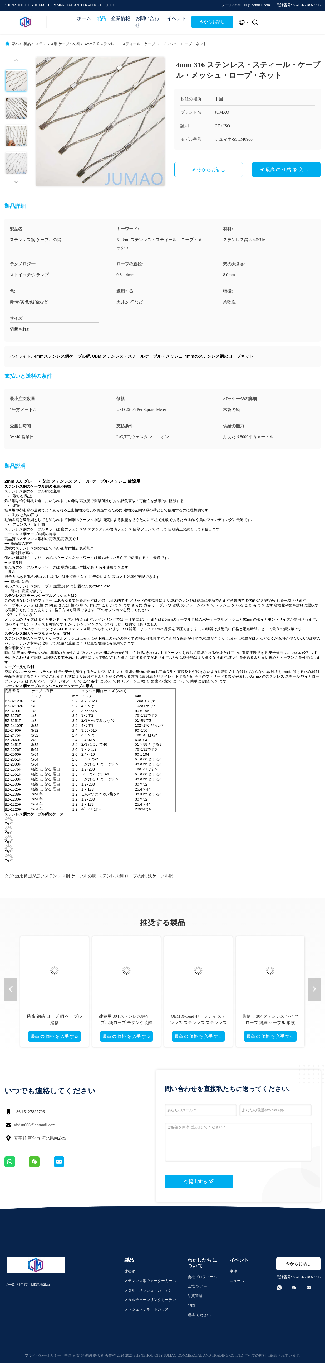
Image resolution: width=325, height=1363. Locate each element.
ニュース (237, 1281)
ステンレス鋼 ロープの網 (122, 876)
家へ (15, 44)
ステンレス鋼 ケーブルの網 (58, 44)
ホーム (84, 18)
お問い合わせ (147, 22)
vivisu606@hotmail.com (35, 1125)
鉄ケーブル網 (160, 876)
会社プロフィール (202, 1277)
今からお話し (212, 22)
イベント (176, 18)
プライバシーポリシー (43, 1355)
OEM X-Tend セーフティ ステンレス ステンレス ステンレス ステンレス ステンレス (198, 1022)
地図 (191, 1305)
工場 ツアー (197, 1286)
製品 (101, 18)
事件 (233, 1271)
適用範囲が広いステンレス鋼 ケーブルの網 (55, 876)
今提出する (199, 1181)
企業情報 (120, 18)
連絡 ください (199, 1315)
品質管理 (195, 1296)
